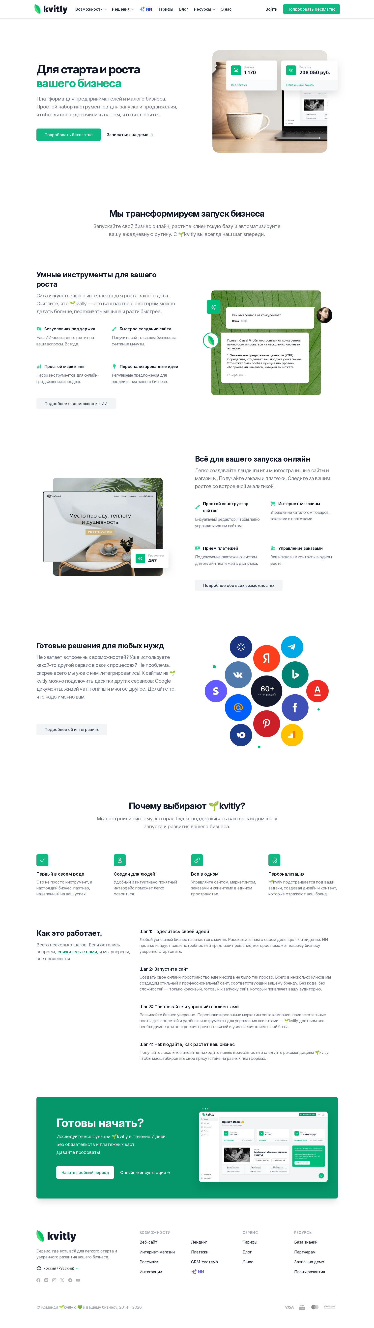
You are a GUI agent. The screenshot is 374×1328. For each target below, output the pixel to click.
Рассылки (149, 1261)
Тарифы (165, 9)
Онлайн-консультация (145, 1172)
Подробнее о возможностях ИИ (76, 403)
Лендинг (199, 1242)
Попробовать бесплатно (312, 9)
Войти (271, 9)
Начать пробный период (85, 1172)
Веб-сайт (148, 1242)
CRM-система (204, 1261)
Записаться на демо (130, 134)
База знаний (305, 1242)
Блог (183, 9)
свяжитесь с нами (77, 951)
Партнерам (305, 1252)
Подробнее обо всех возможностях (238, 585)
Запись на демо (309, 1261)
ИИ (145, 9)
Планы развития (309, 1271)
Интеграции (151, 1271)
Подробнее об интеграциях (72, 729)
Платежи (199, 1252)
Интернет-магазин (157, 1252)
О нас (226, 9)
